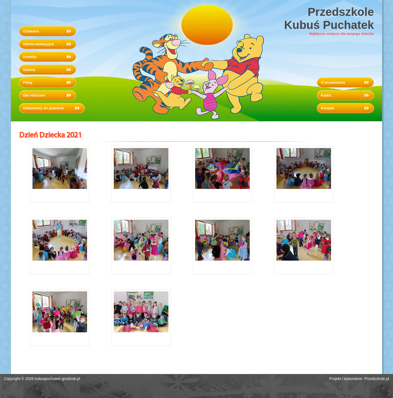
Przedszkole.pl (376, 378)
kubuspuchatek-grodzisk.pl (57, 378)
